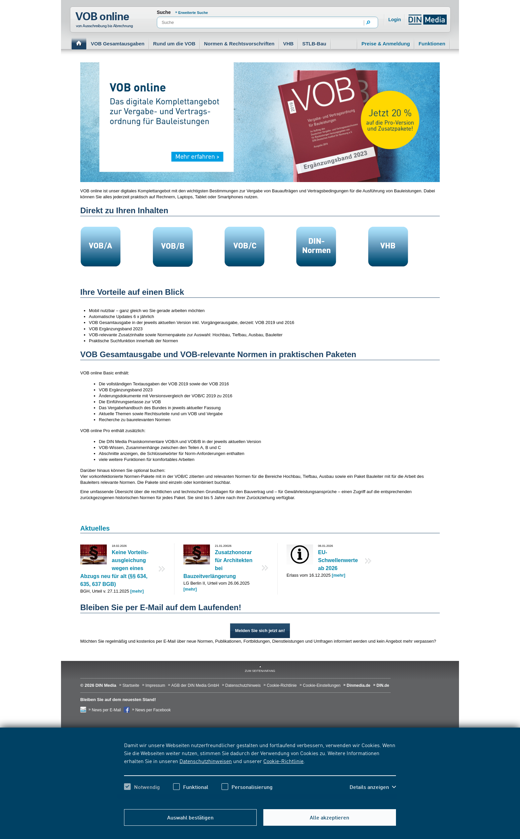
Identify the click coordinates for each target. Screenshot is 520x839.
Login (394, 19)
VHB (288, 43)
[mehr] (137, 591)
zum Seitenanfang (260, 671)
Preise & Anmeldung (385, 43)
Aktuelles (95, 528)
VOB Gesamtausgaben (118, 43)
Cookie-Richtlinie (283, 760)
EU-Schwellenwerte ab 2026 (338, 560)
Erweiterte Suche (193, 13)
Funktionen (432, 43)
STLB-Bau (314, 43)
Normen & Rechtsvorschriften (239, 43)
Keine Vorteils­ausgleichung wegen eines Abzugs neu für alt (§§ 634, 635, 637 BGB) (114, 568)
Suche (164, 12)
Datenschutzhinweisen (205, 760)
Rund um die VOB (174, 43)
